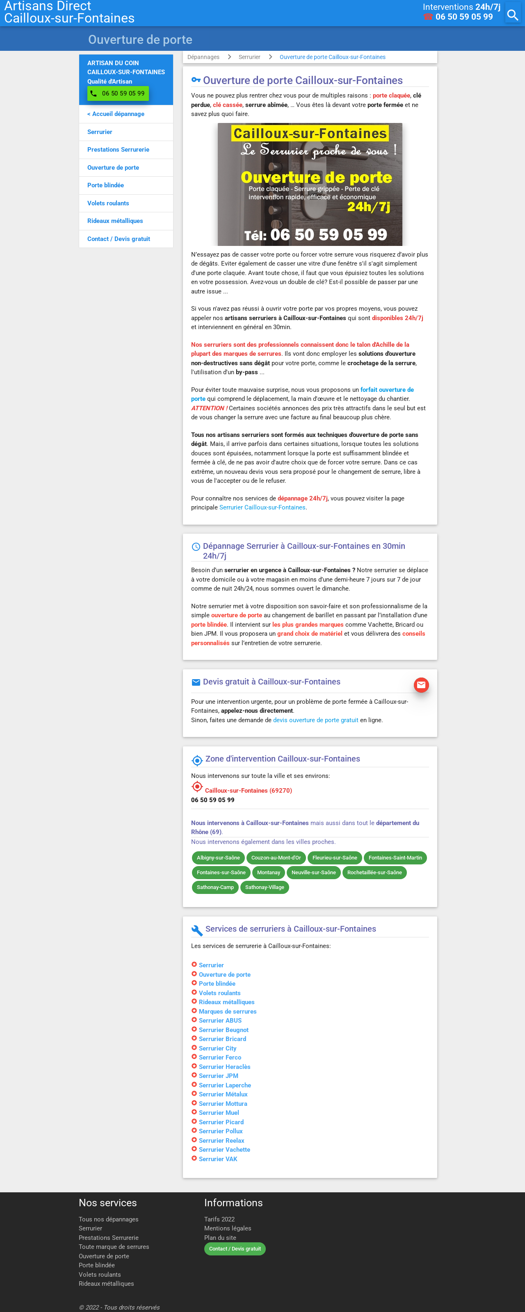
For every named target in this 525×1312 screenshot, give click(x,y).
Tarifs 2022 (219, 1219)
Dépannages (203, 57)
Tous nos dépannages (109, 1219)
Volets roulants (100, 1274)
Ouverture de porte (104, 1256)
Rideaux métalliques (106, 1283)
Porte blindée (97, 1265)
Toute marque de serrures (114, 1247)
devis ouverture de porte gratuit (315, 720)
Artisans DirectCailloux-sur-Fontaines (69, 12)
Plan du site (220, 1238)
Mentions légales (227, 1228)
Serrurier (249, 57)
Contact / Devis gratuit (235, 1249)
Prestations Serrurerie (109, 1238)
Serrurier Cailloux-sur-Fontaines (262, 507)
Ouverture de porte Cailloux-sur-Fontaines (333, 57)
